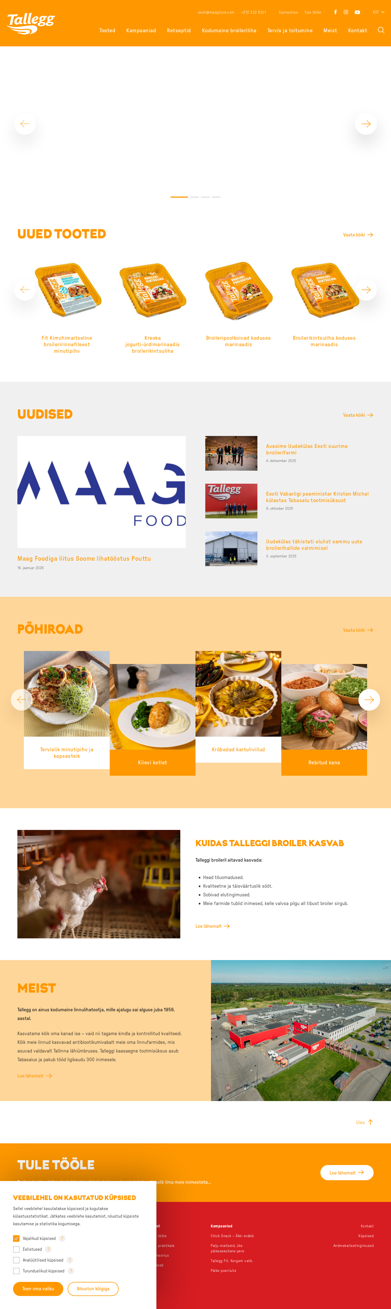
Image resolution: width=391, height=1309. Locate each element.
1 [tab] (179, 197)
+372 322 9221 (253, 12)
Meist (330, 30)
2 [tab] (194, 197)
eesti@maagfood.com (216, 12)
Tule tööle (312, 12)
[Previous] (25, 124)
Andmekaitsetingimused (353, 1246)
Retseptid (179, 30)
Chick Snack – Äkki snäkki (232, 1236)
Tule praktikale (162, 1246)
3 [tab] (205, 197)
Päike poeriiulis (223, 1271)
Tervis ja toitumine (290, 30)
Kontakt (357, 30)
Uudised (156, 1265)
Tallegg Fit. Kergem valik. (232, 1261)
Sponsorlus (288, 12)
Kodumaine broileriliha (229, 30)
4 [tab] (216, 197)
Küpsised (366, 1236)
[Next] (366, 124)
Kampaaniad (141, 30)
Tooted (107, 30)
